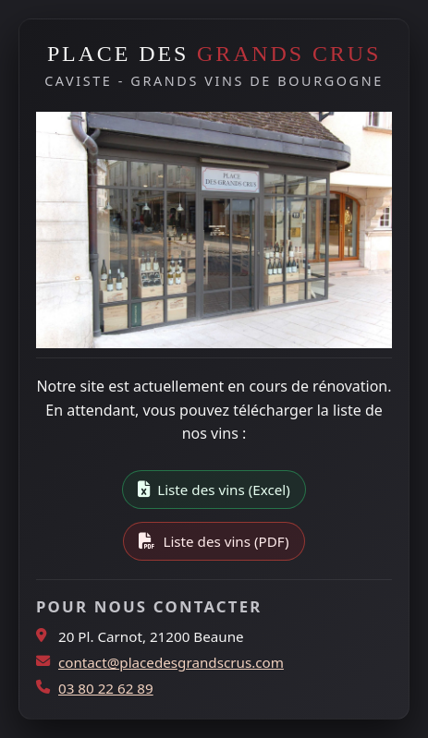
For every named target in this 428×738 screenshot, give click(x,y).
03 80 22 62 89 (105, 688)
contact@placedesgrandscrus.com (171, 662)
